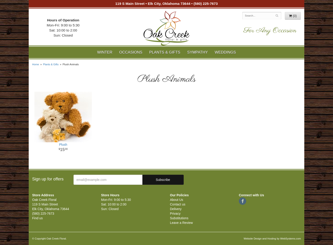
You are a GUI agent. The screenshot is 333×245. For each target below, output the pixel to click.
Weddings (225, 52)
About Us (176, 200)
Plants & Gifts (164, 52)
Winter (104, 52)
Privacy (175, 213)
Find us (37, 218)
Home (35, 64)
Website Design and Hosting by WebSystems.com (272, 238)
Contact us (177, 204)
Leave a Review (181, 223)
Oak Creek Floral (166, 28)
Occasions (130, 52)
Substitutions (179, 218)
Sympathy (197, 52)
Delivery (176, 209)
